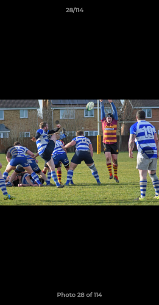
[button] (128, 12)
